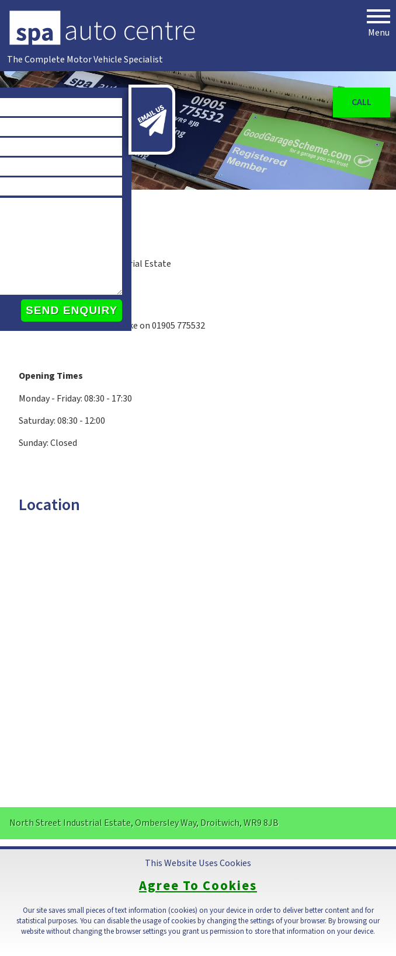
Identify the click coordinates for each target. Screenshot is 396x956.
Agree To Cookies (198, 886)
